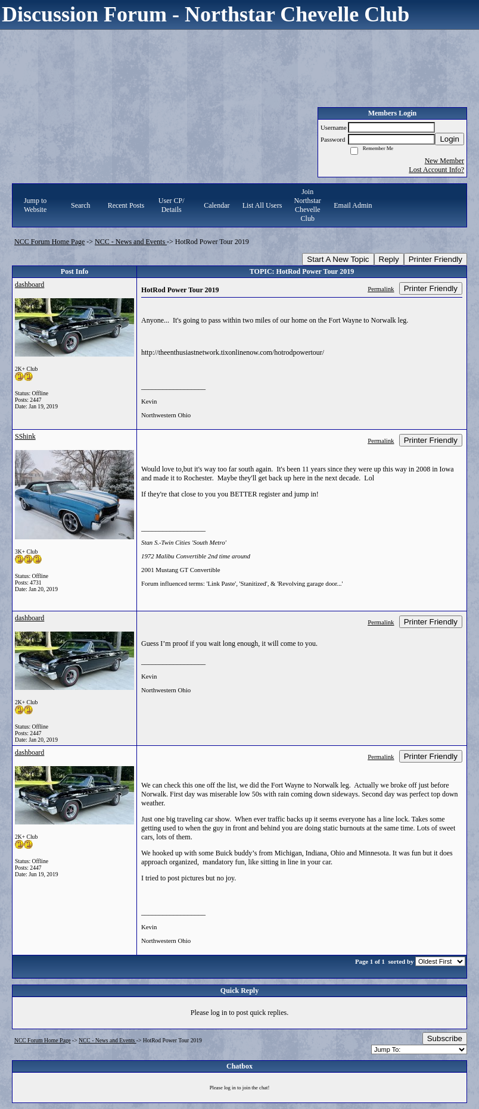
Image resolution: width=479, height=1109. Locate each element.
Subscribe (444, 1038)
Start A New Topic (338, 259)
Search (81, 205)
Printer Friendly (435, 259)
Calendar (216, 205)
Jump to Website (35, 205)
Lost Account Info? (436, 169)
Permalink (381, 288)
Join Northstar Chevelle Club (307, 205)
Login (449, 139)
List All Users (262, 205)
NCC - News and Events (131, 242)
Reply (389, 259)
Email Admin (353, 205)
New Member (444, 161)
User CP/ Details (171, 205)
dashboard (29, 284)
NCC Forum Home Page (49, 242)
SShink (25, 436)
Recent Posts (126, 205)
